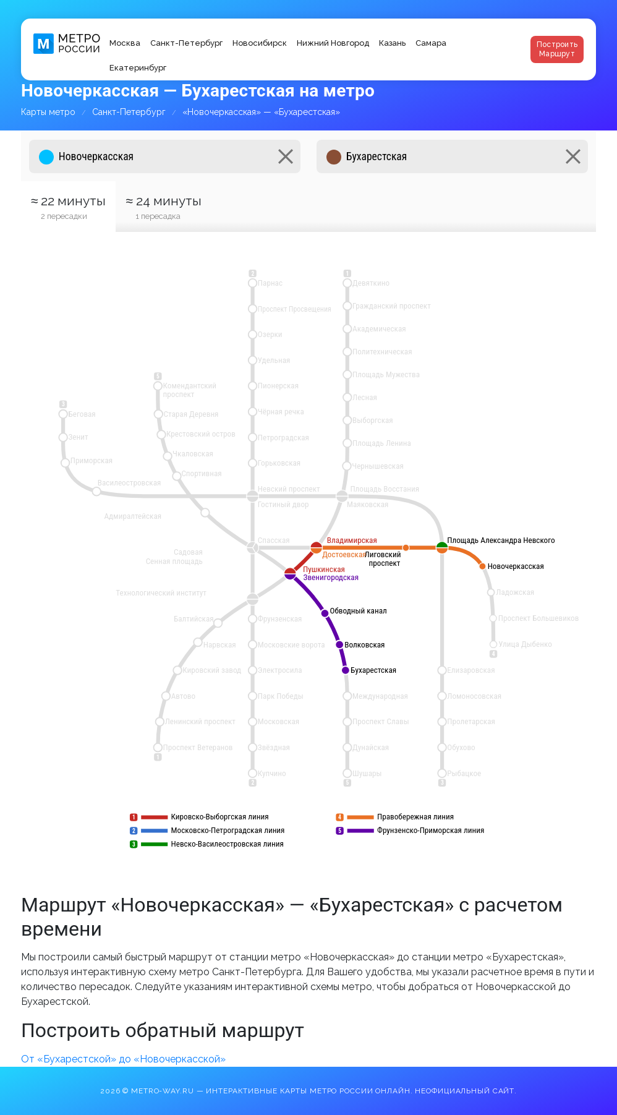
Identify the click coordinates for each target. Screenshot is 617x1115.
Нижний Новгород (333, 43)
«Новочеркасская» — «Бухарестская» (261, 112)
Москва (124, 43)
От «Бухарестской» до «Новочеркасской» (123, 1059)
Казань (392, 43)
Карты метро (48, 112)
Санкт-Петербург (186, 43)
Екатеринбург (137, 67)
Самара (430, 43)
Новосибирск (259, 43)
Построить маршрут (557, 49)
